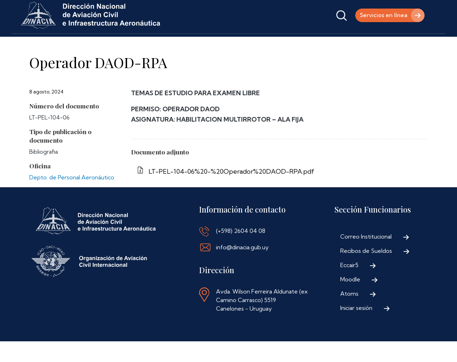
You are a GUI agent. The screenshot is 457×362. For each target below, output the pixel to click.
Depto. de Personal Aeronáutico (71, 198)
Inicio (30, 43)
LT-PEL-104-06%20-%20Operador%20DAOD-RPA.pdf (231, 192)
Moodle (350, 300)
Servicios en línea (383, 15)
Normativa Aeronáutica (196, 43)
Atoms (349, 314)
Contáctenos (257, 43)
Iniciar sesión (356, 328)
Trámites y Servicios (126, 43)
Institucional (68, 43)
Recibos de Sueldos (366, 271)
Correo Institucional (366, 257)
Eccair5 (349, 285)
